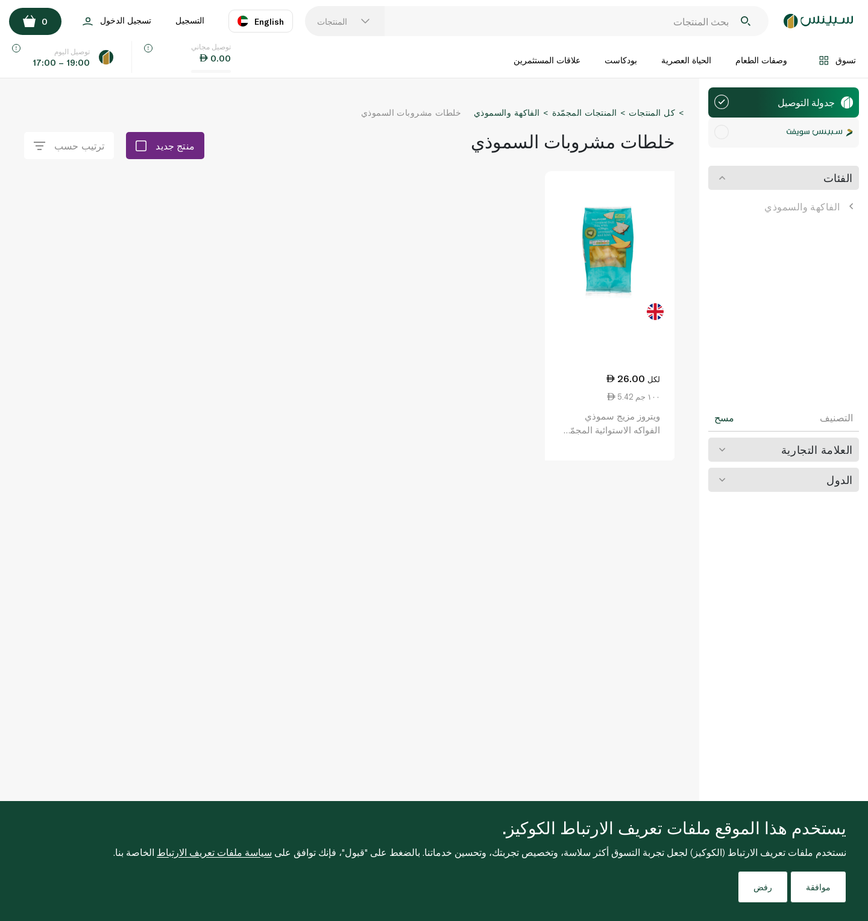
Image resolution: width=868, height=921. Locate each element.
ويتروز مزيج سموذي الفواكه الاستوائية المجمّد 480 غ (612, 429)
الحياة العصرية (686, 60)
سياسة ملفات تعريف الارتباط (214, 852)
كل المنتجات (652, 112)
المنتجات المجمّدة (584, 112)
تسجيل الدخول (117, 21)
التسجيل (189, 20)
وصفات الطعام (761, 60)
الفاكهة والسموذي (808, 206)
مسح (724, 418)
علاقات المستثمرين (547, 60)
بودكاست (621, 60)
